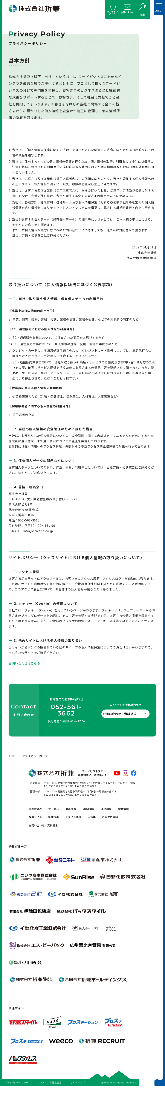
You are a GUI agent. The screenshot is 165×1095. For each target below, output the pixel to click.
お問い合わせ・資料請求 (123, 714)
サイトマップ (77, 1089)
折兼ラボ (78, 820)
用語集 (122, 820)
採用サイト (57, 820)
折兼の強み (37, 810)
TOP (12, 756)
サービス (58, 810)
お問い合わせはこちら (26, 663)
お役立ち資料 (39, 831)
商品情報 (78, 810)
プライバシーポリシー (16, 1089)
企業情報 (35, 820)
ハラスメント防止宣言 (49, 1089)
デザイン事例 (101, 820)
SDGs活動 (98, 810)
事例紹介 (119, 810)
